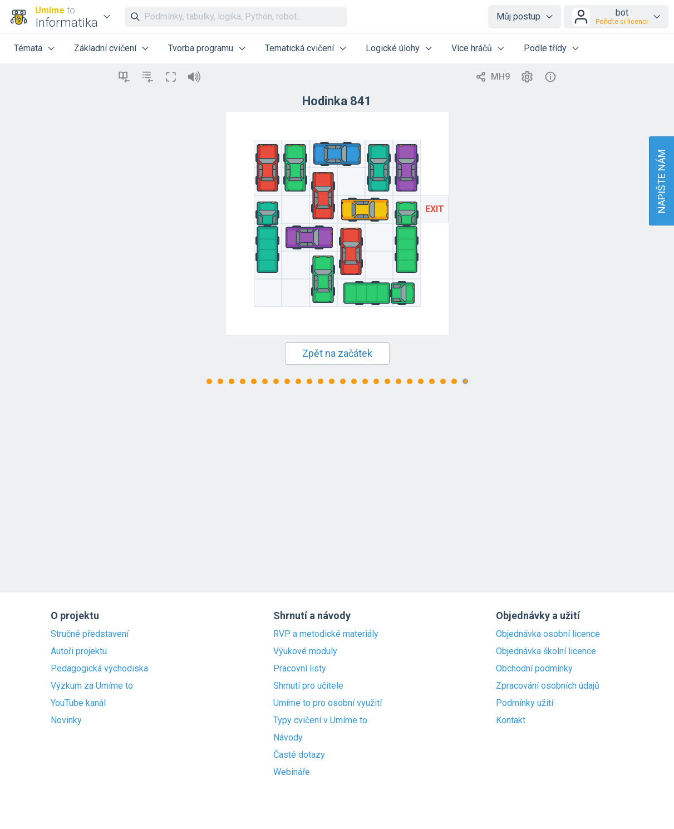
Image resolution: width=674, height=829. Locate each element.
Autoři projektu (79, 651)
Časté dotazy (299, 755)
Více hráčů (471, 48)
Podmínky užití (524, 703)
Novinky (66, 720)
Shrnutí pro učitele (308, 686)
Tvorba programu (200, 48)
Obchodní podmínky (534, 669)
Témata (28, 48)
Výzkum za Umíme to (92, 686)
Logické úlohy (393, 48)
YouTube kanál (78, 703)
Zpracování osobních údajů (547, 686)
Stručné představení (90, 634)
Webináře (291, 772)
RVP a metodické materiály (325, 634)
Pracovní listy (299, 669)
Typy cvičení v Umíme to (320, 720)
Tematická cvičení (299, 48)
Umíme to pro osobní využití (327, 703)
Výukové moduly (305, 651)
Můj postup (518, 16)
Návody (288, 738)
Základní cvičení (105, 48)
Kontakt (510, 720)
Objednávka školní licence (546, 651)
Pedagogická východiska (99, 669)
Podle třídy (545, 48)
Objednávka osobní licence (548, 634)
